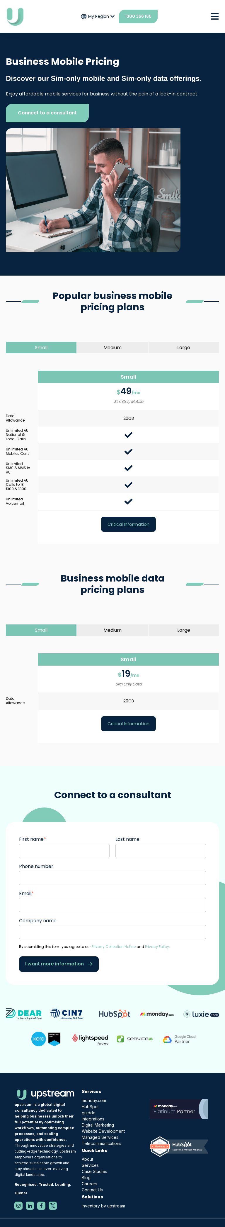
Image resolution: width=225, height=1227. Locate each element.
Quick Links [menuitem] (94, 1150)
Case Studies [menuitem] (94, 1171)
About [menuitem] (87, 1159)
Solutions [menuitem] (92, 1196)
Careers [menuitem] (89, 1183)
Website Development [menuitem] (103, 1131)
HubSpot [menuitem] (90, 1106)
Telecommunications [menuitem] (101, 1143)
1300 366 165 (138, 16)
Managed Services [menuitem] (100, 1137)
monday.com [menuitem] (94, 1100)
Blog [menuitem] (86, 1177)
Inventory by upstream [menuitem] (103, 1205)
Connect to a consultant (47, 112)
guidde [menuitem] (89, 1112)
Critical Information (128, 524)
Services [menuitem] (91, 1091)
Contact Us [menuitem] (92, 1189)
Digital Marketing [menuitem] (98, 1124)
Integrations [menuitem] (93, 1118)
